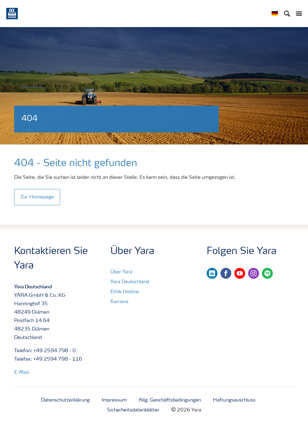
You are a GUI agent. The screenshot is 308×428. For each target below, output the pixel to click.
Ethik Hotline (124, 292)
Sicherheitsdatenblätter (133, 410)
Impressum (114, 400)
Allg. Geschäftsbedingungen (170, 400)
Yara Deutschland (129, 282)
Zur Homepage (37, 197)
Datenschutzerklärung (65, 400)
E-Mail (21, 372)
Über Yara (121, 272)
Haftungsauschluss (234, 400)
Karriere (119, 301)
